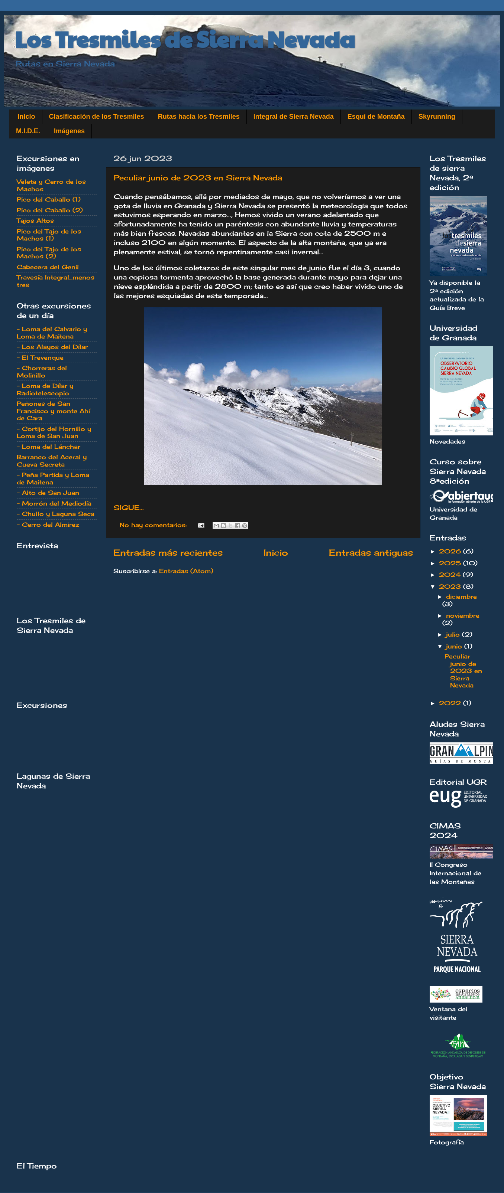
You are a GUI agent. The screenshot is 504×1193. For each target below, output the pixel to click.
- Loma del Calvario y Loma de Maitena (52, 332)
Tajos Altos (35, 220)
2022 (451, 703)
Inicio (26, 116)
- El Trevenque (40, 357)
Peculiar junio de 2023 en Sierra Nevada (198, 177)
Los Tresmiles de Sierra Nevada (185, 38)
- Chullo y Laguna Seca (55, 513)
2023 (451, 586)
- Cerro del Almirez (48, 524)
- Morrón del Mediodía (54, 503)
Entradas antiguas (371, 553)
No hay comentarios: (154, 525)
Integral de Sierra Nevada (293, 116)
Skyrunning (437, 116)
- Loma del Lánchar (48, 446)
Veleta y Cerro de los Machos (51, 185)
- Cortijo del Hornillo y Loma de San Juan (54, 432)
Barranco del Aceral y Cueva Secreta (52, 460)
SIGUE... (129, 507)
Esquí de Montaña (376, 116)
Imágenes (69, 131)
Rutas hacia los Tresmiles (199, 116)
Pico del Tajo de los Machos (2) (49, 252)
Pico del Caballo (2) (50, 210)
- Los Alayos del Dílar (52, 346)
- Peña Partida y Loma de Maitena (53, 478)
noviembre (462, 615)
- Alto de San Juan (48, 492)
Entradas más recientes (168, 553)
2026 (451, 551)
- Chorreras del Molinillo (42, 371)
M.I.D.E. (28, 131)
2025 (451, 563)
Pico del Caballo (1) (49, 199)
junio (455, 646)
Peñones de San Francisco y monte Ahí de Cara (53, 411)
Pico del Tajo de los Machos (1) (49, 235)
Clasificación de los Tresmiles (96, 116)
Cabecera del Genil (48, 267)
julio (454, 634)
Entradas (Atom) (186, 571)
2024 (451, 574)
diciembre (461, 596)
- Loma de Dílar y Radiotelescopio (45, 389)
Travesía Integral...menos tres (55, 281)
